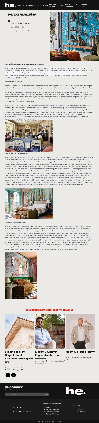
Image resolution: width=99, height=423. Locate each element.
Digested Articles (52, 5)
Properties (32, 5)
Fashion (45, 5)
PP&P (60, 421)
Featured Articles (52, 412)
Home (25, 5)
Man (19, 5)
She (39, 5)
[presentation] (8, 375)
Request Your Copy (86, 5)
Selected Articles (52, 414)
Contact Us (80, 412)
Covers (61, 5)
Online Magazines (69, 5)
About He (79, 409)
